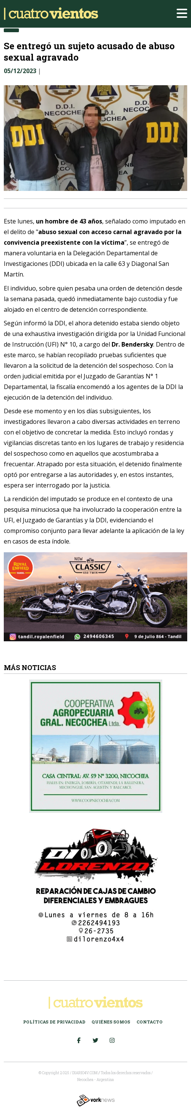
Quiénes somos (111, 1022)
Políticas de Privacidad (54, 1022)
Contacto (150, 1022)
